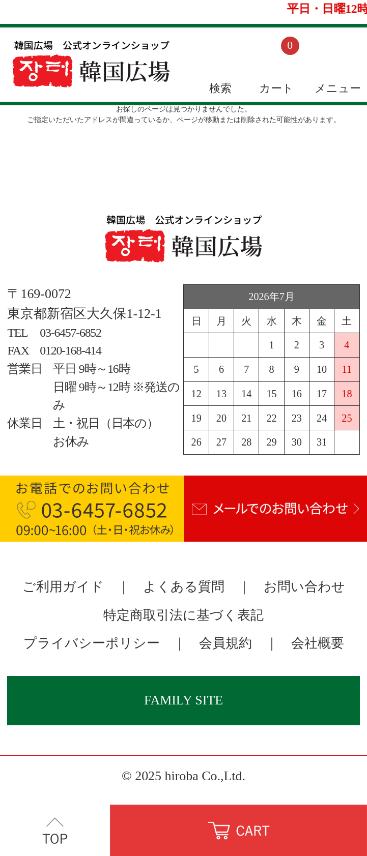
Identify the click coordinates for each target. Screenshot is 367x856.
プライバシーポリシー (91, 643)
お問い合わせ (304, 586)
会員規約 (225, 643)
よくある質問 (183, 586)
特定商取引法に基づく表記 (183, 615)
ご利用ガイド (63, 586)
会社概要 (317, 643)
